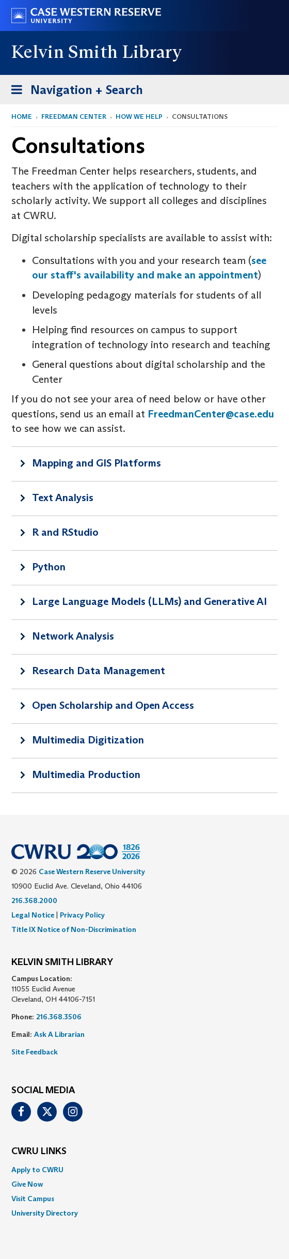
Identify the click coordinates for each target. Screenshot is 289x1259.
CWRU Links (39, 1151)
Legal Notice (32, 915)
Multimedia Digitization (88, 740)
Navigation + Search (74, 91)
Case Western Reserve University (92, 871)
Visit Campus (32, 1198)
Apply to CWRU (37, 1169)
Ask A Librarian (59, 1034)
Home (21, 116)
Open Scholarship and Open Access (113, 705)
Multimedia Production (86, 774)
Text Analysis (62, 497)
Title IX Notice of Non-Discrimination (73, 929)
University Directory (44, 1213)
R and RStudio (65, 532)
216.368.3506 (59, 1016)
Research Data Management (98, 670)
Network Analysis (73, 636)
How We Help (139, 116)
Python (49, 567)
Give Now (27, 1184)
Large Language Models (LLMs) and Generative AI (149, 601)
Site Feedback (34, 1051)
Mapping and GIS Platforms (96, 463)
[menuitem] (144, 1169)
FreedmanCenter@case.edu (211, 414)
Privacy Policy (82, 915)
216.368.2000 (34, 900)
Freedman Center (73, 116)
